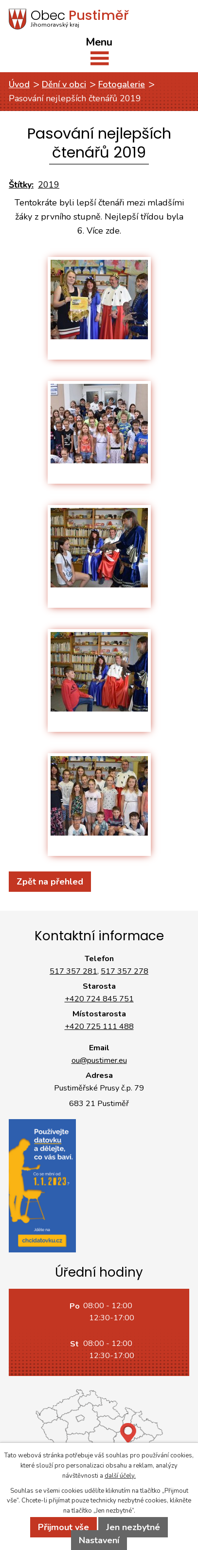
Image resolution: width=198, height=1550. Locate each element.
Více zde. (104, 231)
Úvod (19, 84)
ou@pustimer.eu (99, 1060)
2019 (48, 184)
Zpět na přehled (50, 881)
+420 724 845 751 (99, 999)
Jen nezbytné (133, 1527)
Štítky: (21, 184)
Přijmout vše (63, 1527)
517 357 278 (124, 971)
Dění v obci (64, 84)
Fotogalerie (121, 84)
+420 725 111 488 (99, 1026)
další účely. (120, 1475)
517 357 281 (73, 971)
